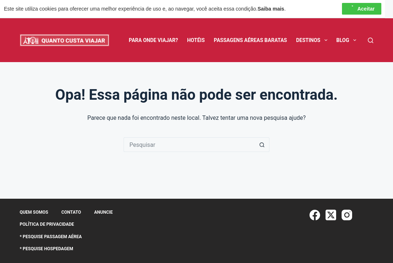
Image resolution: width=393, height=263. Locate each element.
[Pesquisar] (370, 40)
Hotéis (196, 40)
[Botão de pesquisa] (262, 144)
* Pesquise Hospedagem (46, 248)
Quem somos (34, 212)
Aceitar (361, 8)
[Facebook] (315, 215)
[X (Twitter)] (331, 215)
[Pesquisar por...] (189, 144)
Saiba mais (271, 9)
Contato (71, 212)
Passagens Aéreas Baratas (250, 40)
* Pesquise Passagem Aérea (51, 236)
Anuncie (103, 212)
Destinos (313, 40)
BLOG (347, 40)
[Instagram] (347, 215)
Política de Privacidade (47, 224)
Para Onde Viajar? (153, 40)
